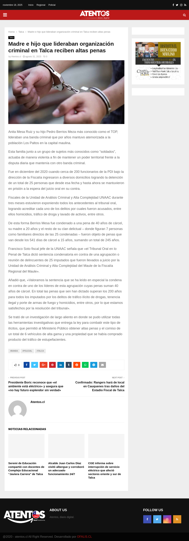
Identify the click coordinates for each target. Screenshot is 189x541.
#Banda (14, 351)
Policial (51, 5)
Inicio (30, 5)
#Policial (27, 351)
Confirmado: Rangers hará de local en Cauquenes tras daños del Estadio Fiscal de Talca (99, 386)
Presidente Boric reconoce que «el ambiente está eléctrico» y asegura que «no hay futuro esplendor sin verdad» (35, 386)
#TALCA (40, 351)
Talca (11, 37)
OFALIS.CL (84, 536)
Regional (41, 5)
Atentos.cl (16, 56)
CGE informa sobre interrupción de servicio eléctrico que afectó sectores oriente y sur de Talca (104, 470)
